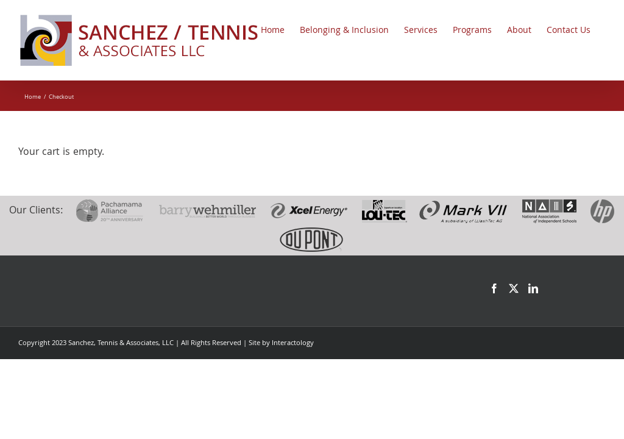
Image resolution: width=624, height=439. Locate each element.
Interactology (293, 343)
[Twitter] (514, 288)
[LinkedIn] (533, 288)
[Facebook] (494, 288)
